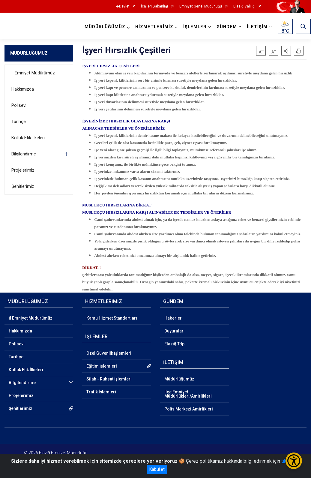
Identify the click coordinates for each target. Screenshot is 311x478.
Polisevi (18, 105)
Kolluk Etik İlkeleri (28, 137)
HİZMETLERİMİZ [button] (155, 26)
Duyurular (174, 331)
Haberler (173, 318)
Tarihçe (18, 121)
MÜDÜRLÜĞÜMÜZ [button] (105, 26)
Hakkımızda (22, 89)
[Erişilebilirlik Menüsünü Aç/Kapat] (294, 460)
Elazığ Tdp (174, 343)
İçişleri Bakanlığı (154, 6)
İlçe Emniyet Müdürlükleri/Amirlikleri (188, 393)
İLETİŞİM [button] (257, 26)
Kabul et (157, 469)
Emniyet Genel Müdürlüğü (200, 6)
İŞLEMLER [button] (195, 26)
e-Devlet (123, 6)
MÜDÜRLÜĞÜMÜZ (29, 53)
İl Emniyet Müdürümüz (33, 73)
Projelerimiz (22, 170)
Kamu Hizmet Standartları (111, 318)
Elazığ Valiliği (244, 6)
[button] (286, 51)
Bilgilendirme (23, 154)
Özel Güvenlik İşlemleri (108, 353)
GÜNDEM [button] (227, 26)
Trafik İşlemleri (101, 391)
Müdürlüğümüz (179, 379)
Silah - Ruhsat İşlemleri (109, 379)
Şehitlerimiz (22, 186)
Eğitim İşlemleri (101, 366)
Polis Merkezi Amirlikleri (188, 409)
